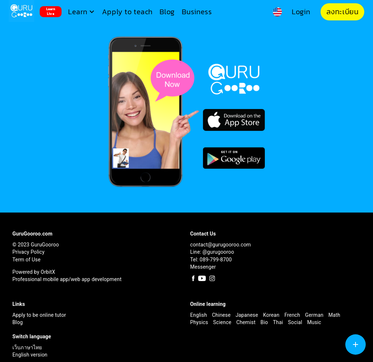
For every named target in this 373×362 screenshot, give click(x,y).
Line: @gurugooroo (212, 252)
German (315, 315)
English (199, 315)
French (293, 315)
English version (29, 355)
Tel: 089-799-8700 (211, 259)
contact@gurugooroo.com (220, 245)
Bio (264, 322)
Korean (272, 315)
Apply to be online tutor (39, 315)
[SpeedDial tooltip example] (355, 344)
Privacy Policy (28, 252)
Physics (199, 322)
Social (296, 322)
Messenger (203, 267)
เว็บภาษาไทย (27, 347)
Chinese (222, 315)
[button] (82, 11)
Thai (278, 322)
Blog (17, 322)
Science (223, 322)
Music (314, 322)
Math (334, 315)
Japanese (247, 315)
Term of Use (26, 259)
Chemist (246, 322)
